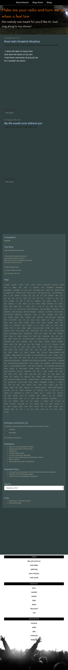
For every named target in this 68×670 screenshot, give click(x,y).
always (45, 333)
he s (52, 328)
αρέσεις (46, 401)
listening (16, 376)
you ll (40, 357)
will (50, 333)
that (10, 127)
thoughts (50, 322)
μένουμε (15, 395)
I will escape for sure (44, 293)
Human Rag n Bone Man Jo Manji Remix (21, 461)
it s (10, 347)
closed (43, 320)
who (31, 349)
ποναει (56, 406)
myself (37, 303)
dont (20, 320)
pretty (26, 127)
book (18, 328)
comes (21, 349)
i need (35, 333)
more (5, 301)
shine (50, 330)
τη (28, 398)
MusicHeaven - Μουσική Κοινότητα (20, 501)
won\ (34, 385)
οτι (46, 406)
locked (40, 341)
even (23, 385)
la (43, 306)
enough (38, 344)
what (61, 325)
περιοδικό (34, 592)
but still (48, 328)
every (37, 320)
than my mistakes (45, 309)
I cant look (41, 311)
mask (20, 374)
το (31, 393)
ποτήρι (37, 409)
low (38, 298)
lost (16, 387)
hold (56, 325)
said (61, 336)
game (58, 374)
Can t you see (21, 309)
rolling (55, 347)
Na (21, 352)
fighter (14, 287)
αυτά (9, 398)
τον (17, 390)
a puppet (6, 284)
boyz (44, 374)
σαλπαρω (32, 395)
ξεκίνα (21, 406)
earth (50, 347)
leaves (6, 387)
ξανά (9, 395)
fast (33, 344)
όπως (31, 406)
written (23, 328)
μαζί (54, 390)
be (52, 325)
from (45, 295)
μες (27, 401)
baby (20, 387)
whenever (51, 382)
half (11, 328)
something (59, 320)
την (46, 403)
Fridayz (56, 355)
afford (49, 298)
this (38, 295)
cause (35, 314)
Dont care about (50, 317)
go (29, 303)
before (25, 303)
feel (34, 298)
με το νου (7, 390)
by (19, 347)
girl (9, 298)
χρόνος (49, 393)
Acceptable (50, 287)
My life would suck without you (23, 123)
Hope (57, 328)
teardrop (11, 301)
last (5, 374)
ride (29, 357)
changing (50, 314)
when (25, 298)
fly (49, 344)
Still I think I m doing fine (35, 366)
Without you (18, 314)
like (61, 322)
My (5, 352)
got (14, 127)
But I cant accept (17, 311)
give (24, 325)
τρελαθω (59, 395)
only (56, 371)
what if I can (49, 290)
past (57, 385)
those (26, 349)
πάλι (26, 406)
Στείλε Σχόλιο (9, 113)
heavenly (36, 287)
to (53, 298)
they (46, 330)
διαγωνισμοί (34, 609)
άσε (46, 390)
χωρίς (60, 409)
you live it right (22, 382)
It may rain (55, 344)
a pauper (14, 284)
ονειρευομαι (44, 398)
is (14, 328)
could (47, 325)
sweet (6, 309)
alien (39, 336)
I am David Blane (57, 293)
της (34, 390)
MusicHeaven (22, 2)
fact (38, 371)
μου (47, 409)
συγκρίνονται (17, 393)
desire (37, 368)
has (20, 357)
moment (29, 325)
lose (57, 298)
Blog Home (37, 2)
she (61, 295)
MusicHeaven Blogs (15, 503)
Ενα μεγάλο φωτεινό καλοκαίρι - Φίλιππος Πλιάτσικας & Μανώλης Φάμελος (32, 472)
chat (34, 613)
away (32, 320)
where (60, 382)
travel (32, 322)
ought (6, 357)
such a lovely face (9, 371)
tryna (51, 306)
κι (61, 403)
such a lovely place (56, 368)
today (5, 322)
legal (34, 336)
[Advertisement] (35, 210)
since (60, 347)
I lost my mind (8, 314)
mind (56, 314)
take (10, 306)
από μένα (13, 403)
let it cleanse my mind (15, 333)
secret (26, 352)
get (28, 320)
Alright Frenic (13, 451)
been (43, 314)
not (21, 376)
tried (54, 333)
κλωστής (57, 403)
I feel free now (28, 333)
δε (11, 393)
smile (28, 347)
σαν (10, 401)
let (24, 320)
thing (61, 371)
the (5, 317)
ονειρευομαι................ (56, 398)
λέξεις (27, 393)
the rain (44, 352)
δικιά (32, 398)
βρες (42, 403)
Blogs (49, 2)
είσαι (9, 406)
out (33, 303)
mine (19, 303)
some (31, 363)
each (45, 385)
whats (10, 339)
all (22, 290)
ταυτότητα (34, 623)
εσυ (31, 403)
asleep (36, 382)
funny (9, 352)
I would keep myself (55, 339)
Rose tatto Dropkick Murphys (22, 41)
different (51, 295)
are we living (20, 330)
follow (20, 322)
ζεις (17, 409)
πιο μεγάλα (21, 403)
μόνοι (21, 395)
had (28, 301)
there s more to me (32, 309)
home (60, 306)
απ (25, 398)
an (32, 301)
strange (31, 368)
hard (14, 347)
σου (58, 390)
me (17, 298)
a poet (27, 284)
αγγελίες (33, 596)
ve (12, 127)
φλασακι (15, 401)
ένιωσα (37, 406)
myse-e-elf (40, 317)
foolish (43, 368)
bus (45, 349)
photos (34, 604)
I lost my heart (58, 311)
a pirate (21, 284)
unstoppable (43, 382)
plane (50, 349)
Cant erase (55, 309)
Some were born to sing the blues (18, 363)
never (28, 306)
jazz (30, 290)
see (34, 295)
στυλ (31, 409)
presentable (7, 290)
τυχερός (15, 406)
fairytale (60, 341)
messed (30, 127)
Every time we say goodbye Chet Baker (21, 447)
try (48, 374)
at (16, 368)
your (33, 376)
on (61, 301)
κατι (5, 401)
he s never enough (38, 328)
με (50, 390)
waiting (50, 376)
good (15, 306)
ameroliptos (12, 432)
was (12, 295)
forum (34, 588)
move (38, 322)
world (30, 382)
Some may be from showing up (12, 45)
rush (43, 287)
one (61, 298)
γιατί (52, 401)
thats (30, 341)
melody (27, 322)
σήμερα (6, 412)
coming (43, 303)
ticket (24, 357)
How (13, 330)
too (36, 127)
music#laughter (58, 349)
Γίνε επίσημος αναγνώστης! (12, 438)
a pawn (33, 284)
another (51, 371)
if (24, 301)
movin (10, 349)
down (56, 322)
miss (36, 349)
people (37, 363)
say (35, 341)
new (52, 336)
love (40, 333)
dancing (28, 317)
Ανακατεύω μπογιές (40, 387)
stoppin (12, 368)
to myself (24, 295)
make (54, 301)
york (57, 336)
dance (43, 322)
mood (33, 347)
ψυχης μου (40, 390)
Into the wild (34, 330)
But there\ (50, 303)
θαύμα (36, 393)
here (18, 341)
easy (18, 385)
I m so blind (49, 311)
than (42, 325)
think (10, 357)
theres (6, 325)
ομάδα (34, 627)
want (45, 371)
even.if (11, 344)
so (42, 344)
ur (23, 127)
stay (53, 374)
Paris (38, 352)
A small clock (46, 284)
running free (27, 371)
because (11, 303)
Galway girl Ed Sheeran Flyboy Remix (21, 449)
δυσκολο (6, 409)
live (36, 357)
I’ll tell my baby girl (46, 379)
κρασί (55, 409)
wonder (53, 341)
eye (21, 301)
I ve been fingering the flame (17, 366)
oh (14, 309)
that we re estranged (30, 311)
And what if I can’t (38, 290)
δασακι (37, 401)
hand (15, 374)
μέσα (21, 398)
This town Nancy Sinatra (16, 453)
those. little (33, 374)
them (22, 317)
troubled (44, 347)
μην (54, 395)
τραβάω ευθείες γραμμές (55, 387)
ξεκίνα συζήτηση (34, 573)
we (46, 344)
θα (26, 395)
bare (61, 314)
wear (26, 374)
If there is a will (20, 293)
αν (5, 406)
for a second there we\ (39, 355)
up (34, 127)
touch (25, 287)
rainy (50, 355)
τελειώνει (59, 393)
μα (27, 403)
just (5, 298)
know (6, 127)
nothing (32, 352)
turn (13, 298)
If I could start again (28, 339)
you (30, 298)
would (40, 385)
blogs (34, 600)
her (48, 320)
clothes (16, 352)
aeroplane (38, 301)
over (33, 306)
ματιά (37, 398)
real (42, 363)
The (34, 371)
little (20, 287)
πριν (38, 395)
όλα (5, 398)
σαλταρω (44, 395)
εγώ (42, 406)
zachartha (12, 429)
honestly (46, 341)
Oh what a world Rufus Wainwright (19, 455)
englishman (46, 336)
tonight (38, 376)
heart (20, 344)
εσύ (51, 409)
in (34, 325)
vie (47, 306)
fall (14, 385)
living (27, 330)
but (21, 127)
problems (47, 363)
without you (27, 314)
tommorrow (17, 325)
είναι (41, 393)
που (54, 393)
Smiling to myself (34, 379)
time (5, 303)
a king (39, 284)
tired (38, 347)
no (10, 325)
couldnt (49, 301)
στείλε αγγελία (34, 578)
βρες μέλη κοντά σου (34, 561)
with (34, 317)
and (30, 295)
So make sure (12, 382)
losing (16, 317)
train (41, 349)
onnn (15, 349)
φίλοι (34, 631)
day (29, 344)
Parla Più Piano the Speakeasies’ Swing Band (23, 476)
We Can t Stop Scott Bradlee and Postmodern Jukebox (26, 457)
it (58, 301)
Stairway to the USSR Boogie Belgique (21, 474)
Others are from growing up (28, 45)
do (48, 368)
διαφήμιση (34, 640)
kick (61, 385)
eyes (52, 320)
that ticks (55, 284)
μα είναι (57, 401)
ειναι (61, 406)
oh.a (10, 309)
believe (6, 328)
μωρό (42, 409)
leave (5, 306)
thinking (17, 295)
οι (23, 393)
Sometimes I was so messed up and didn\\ (47, 45)
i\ (56, 382)
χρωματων (28, 390)
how (41, 330)
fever (11, 322)
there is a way (31, 293)
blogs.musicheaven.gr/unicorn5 (14, 250)
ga (32, 387)
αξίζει (12, 409)
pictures (51, 385)
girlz (39, 374)
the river (19, 371)
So (33, 357)
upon (23, 347)
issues (17, 127)
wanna (60, 303)
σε (27, 409)
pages (29, 328)
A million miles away (42, 339)
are (11, 376)
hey (5, 339)
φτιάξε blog (34, 569)
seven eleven (23, 368)
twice (15, 357)
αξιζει (50, 406)
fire (20, 339)
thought (10, 317)
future (6, 344)
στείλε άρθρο (34, 565)
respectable (59, 287)
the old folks (13, 320)
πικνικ (22, 401)
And (5, 295)
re (16, 303)
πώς (21, 409)
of (30, 287)
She (61, 355)
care (20, 306)
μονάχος (36, 403)
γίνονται (15, 398)
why (9, 385)
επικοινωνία (34, 635)
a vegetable (16, 290)
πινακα (22, 390)
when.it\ (29, 385)
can (42, 298)
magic (11, 387)
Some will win (52, 360)
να (61, 390)
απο (12, 390)
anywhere (24, 341)
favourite (26, 387)
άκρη (51, 403)
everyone (6, 330)
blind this (27, 376)
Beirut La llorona (14, 459)
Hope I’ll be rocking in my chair (18, 379)
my (17, 301)
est (40, 306)
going (15, 339)
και (5, 395)
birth (5, 349)
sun (5, 385)
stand (10, 374)
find (56, 306)
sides (56, 295)
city (25, 344)
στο (31, 401)
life (41, 295)
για (50, 395)
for (61, 328)
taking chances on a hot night (21, 355)
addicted (60, 333)
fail (16, 344)
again (44, 376)
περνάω (6, 393)
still (44, 301)
